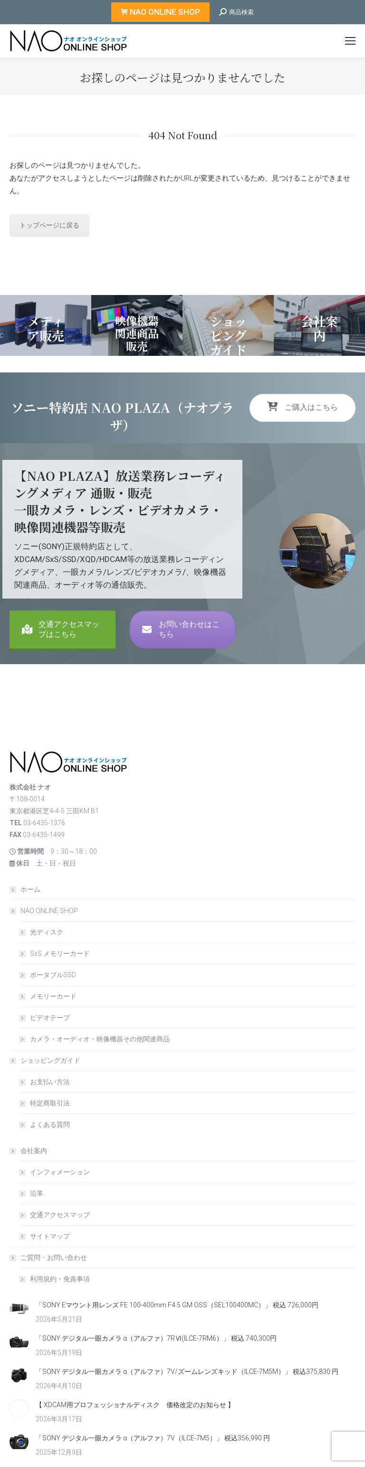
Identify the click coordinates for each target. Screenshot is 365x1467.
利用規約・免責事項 (60, 1279)
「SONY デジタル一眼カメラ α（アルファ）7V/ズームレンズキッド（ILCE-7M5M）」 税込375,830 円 (187, 1371)
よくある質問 (50, 1124)
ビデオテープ (50, 1017)
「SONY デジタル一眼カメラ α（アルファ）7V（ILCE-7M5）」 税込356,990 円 (153, 1438)
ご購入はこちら (302, 432)
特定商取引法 (50, 1103)
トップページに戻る (49, 225)
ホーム (30, 889)
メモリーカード (53, 996)
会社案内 (29, 1150)
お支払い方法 (50, 1082)
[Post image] (19, 1308)
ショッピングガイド (45, 1060)
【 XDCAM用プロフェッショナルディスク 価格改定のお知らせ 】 (135, 1405)
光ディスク (46, 932)
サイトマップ (50, 1236)
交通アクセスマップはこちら (60, 663)
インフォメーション (60, 1172)
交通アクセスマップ (60, 1215)
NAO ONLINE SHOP (44, 910)
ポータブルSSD (53, 975)
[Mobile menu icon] (350, 41)
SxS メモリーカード (60, 953)
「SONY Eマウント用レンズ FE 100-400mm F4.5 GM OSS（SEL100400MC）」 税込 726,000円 (177, 1305)
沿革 (36, 1193)
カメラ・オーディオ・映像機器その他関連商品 (100, 1039)
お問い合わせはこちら (181, 663)
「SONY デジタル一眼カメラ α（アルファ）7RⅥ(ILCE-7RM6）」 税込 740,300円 (156, 1338)
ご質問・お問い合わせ (49, 1257)
